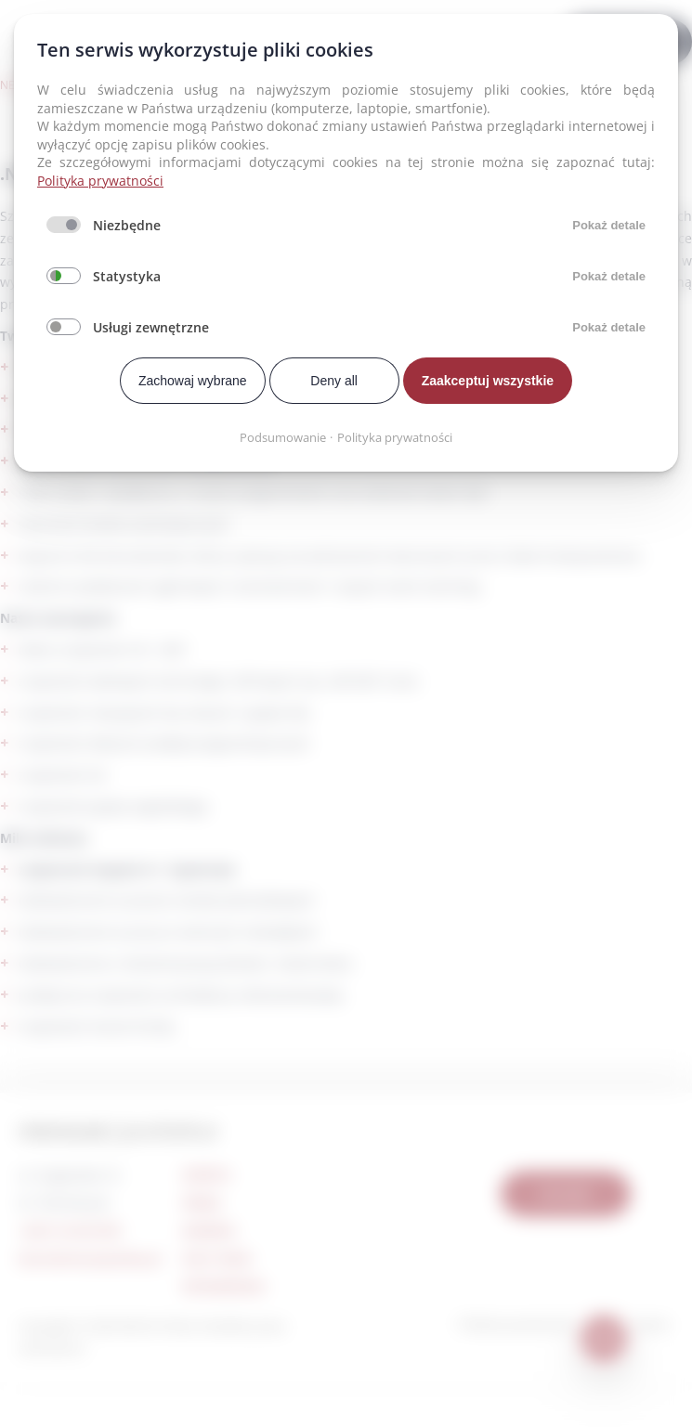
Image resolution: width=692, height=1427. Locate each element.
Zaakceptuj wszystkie (488, 380)
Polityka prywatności (100, 180)
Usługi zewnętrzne (151, 327)
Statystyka (127, 276)
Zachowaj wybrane (192, 380)
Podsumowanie (283, 437)
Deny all (334, 380)
